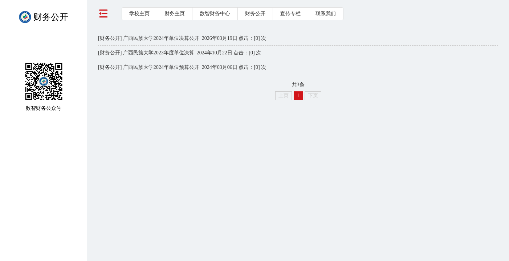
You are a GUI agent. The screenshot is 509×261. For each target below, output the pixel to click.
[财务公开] (110, 38)
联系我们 (325, 13)
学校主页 (139, 13)
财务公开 (255, 13)
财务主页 (174, 13)
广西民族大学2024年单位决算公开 (161, 38)
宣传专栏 (290, 13)
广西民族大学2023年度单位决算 (158, 52)
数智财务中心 (215, 13)
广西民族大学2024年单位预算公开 (161, 67)
